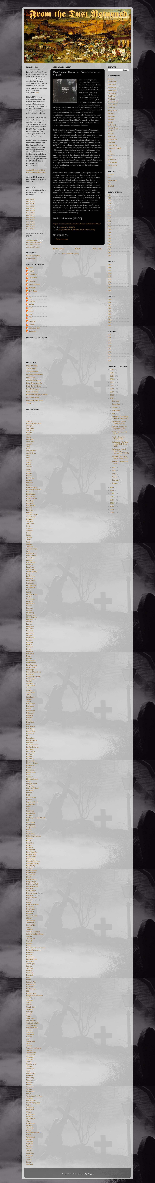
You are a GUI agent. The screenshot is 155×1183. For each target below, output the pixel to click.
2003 (109, 247)
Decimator (30, 583)
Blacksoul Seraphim (33, 256)
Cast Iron (29, 521)
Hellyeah (29, 717)
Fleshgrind (30, 674)
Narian (31, 304)
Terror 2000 (30, 1055)
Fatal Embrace (31, 667)
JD (29, 294)
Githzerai (32, 281)
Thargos (29, 1062)
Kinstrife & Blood (32, 788)
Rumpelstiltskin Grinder (34, 996)
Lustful (28, 829)
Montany (29, 868)
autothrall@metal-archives (35, 170)
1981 (109, 323)
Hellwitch (29, 715)
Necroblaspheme (32, 886)
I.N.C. (28, 736)
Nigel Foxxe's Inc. (32, 904)
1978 (109, 337)
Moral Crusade (31, 870)
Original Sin (30, 939)
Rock (30, 314)
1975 (109, 346)
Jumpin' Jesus (31, 772)
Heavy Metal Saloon (33, 380)
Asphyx (28, 462)
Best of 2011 (30, 229)
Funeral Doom (113, 102)
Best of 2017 (30, 215)
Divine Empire (31, 617)
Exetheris (29, 651)
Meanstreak (30, 850)
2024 (112, 376)
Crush (28, 542)
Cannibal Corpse (32, 514)
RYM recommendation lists (36, 172)
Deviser (29, 606)
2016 (109, 209)
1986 (109, 308)
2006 (109, 238)
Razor (28, 977)
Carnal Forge (31, 517)
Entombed (30, 633)
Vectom (29, 1089)
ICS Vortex (30, 733)
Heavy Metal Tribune (33, 386)
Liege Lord (30, 811)
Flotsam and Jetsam (33, 676)
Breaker (29, 508)
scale (37, 93)
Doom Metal (112, 90)
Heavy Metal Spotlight (34, 383)
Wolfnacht (29, 1128)
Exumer (29, 658)
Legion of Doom (32, 802)
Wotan (28, 1130)
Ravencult (29, 975)
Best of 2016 (30, 217)
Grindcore (111, 108)
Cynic (28, 551)
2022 (112, 382)
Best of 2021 (30, 206)
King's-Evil (30, 786)
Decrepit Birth (31, 585)
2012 (109, 221)
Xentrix (29, 1139)
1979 (109, 335)
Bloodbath (29, 501)
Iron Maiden (30, 752)
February (115, 480)
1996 (109, 273)
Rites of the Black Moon (34, 400)
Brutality (29, 512)
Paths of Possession (33, 950)
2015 (109, 212)
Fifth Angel (30, 670)
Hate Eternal (30, 704)
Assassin (29, 467)
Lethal (28, 806)
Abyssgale (29, 426)
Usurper (29, 1080)
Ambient (111, 79)
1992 (109, 285)
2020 (109, 198)
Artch (28, 457)
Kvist (28, 795)
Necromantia (31, 891)
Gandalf (29, 681)
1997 (109, 270)
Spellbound (30, 1034)
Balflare (29, 476)
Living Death (30, 825)
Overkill (29, 941)
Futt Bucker (33, 278)
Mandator (29, 838)
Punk (109, 151)
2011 (109, 224)
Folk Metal (111, 96)
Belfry (31, 268)
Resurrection (30, 984)
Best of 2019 (30, 210)
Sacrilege (29, 1000)
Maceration (30, 834)
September (116, 410)
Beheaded (29, 483)
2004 (109, 244)
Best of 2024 (30, 199)
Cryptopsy (29, 546)
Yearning (29, 1141)
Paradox (29, 943)
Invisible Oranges (32, 389)
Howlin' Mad (30, 731)
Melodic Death (113, 128)
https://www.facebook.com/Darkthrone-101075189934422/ (77, 224)
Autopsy (29, 473)
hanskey (32, 325)
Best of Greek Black (32, 247)
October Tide (30, 925)
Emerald (29, 622)
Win (109, 177)
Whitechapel (30, 1119)
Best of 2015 (30, 219)
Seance (28, 1016)
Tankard (29, 1046)
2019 (109, 201)
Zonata (28, 1160)
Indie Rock (111, 116)
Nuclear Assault (31, 916)
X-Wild (28, 1135)
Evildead (29, 644)
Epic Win (111, 174)
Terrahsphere (31, 1053)
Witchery (29, 1126)
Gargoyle (29, 683)
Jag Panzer (30, 759)
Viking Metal (112, 165)
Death (28, 574)
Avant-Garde (112, 82)
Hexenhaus (30, 722)
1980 (109, 326)
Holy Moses (30, 727)
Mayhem (29, 845)
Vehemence (30, 1091)
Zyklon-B (29, 1164)
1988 (109, 303)
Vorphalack (30, 1110)
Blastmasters (30, 496)
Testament (30, 1057)
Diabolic (29, 610)
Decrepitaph (30, 587)
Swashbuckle (30, 1041)
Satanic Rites (30, 1007)
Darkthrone (30, 569)
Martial (110, 122)
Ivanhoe (29, 756)
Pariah (28, 945)
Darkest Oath (30, 562)
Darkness (29, 565)
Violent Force (31, 1100)
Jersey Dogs (30, 761)
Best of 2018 (30, 213)
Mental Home (31, 857)
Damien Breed (31, 555)
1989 (109, 300)
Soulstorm (30, 1032)
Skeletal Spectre (31, 1028)
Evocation (29, 647)
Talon (28, 1043)
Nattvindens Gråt (32, 884)
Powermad (30, 957)
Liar (27, 809)
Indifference (84, 230)
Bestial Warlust (31, 487)
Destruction (30, 603)
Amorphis (29, 439)
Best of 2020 (30, 208)
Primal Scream (31, 959)
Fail (109, 183)
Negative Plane (31, 898)
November (116, 404)
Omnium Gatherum (33, 932)
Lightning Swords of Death (35, 818)
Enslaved (29, 631)
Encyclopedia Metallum (34, 374)
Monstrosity (30, 866)
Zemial (28, 1151)
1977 (109, 340)
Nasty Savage (31, 882)
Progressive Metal (114, 148)
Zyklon (28, 1162)
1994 (109, 279)
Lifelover (29, 815)
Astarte (28, 469)
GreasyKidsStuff (34, 284)
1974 (109, 349)
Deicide (29, 592)
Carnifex (29, 519)
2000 (109, 256)
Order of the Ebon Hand (34, 934)
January (115, 483)
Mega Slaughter (31, 852)
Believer (29, 485)
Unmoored (30, 1075)
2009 (109, 230)
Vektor (28, 1094)
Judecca (29, 768)
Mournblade (30, 875)
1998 (109, 268)
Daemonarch (30, 553)
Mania (28, 841)
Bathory (29, 480)
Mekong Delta (31, 854)
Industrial (111, 119)
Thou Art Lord (31, 1064)
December (116, 401)
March (114, 477)
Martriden (30, 843)
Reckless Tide (31, 982)
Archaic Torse (31, 453)
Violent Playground (33, 1103)
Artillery (29, 460)
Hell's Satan (33, 291)
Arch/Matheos (31, 451)
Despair (29, 597)
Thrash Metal (112, 163)
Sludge (110, 157)
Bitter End (29, 492)
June (114, 467)
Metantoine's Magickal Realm (36, 395)
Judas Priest (30, 765)
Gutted (28, 701)
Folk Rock (111, 99)
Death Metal (112, 87)
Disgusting (30, 613)
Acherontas (30, 428)
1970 (109, 361)
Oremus (29, 936)
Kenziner (29, 777)
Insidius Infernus (32, 747)
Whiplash (29, 1116)
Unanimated (30, 1073)
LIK (27, 820)
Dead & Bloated (31, 572)
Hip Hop (111, 113)
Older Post (97, 249)
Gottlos (28, 695)
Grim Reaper (30, 697)
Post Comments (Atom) (70, 254)
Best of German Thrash (33, 242)
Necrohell (29, 888)
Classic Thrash (31, 369)
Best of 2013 (30, 224)
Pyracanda (30, 961)
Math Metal (112, 125)
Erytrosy (29, 640)
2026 (112, 370)
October (115, 407)
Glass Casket (30, 685)
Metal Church (30, 859)
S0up (30, 318)
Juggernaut (30, 770)
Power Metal (112, 145)
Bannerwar (30, 478)
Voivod (28, 1105)
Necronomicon (31, 893)
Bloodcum (29, 503)
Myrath (28, 877)
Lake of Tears (31, 797)
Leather (29, 800)
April (114, 474)
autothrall (32, 321)
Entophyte (29, 635)
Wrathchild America (33, 1132)
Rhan (30, 308)
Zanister (29, 1148)
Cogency (29, 528)
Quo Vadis (29, 968)
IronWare (29, 754)
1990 (109, 291)
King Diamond (31, 784)
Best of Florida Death (33, 245)
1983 (109, 317)
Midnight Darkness (33, 861)
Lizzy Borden (31, 827)
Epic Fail (111, 186)
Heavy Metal (112, 111)
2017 (59, 230)
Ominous (29, 930)
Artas (28, 455)
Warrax (29, 1112)
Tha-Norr (29, 1059)
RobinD (31, 311)
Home (78, 249)
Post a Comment (62, 239)
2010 (109, 227)
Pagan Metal (112, 139)
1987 (109, 305)
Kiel (30, 298)
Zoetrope (29, 1155)
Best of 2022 (30, 204)
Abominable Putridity (33, 423)
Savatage (29, 1012)
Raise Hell (29, 973)
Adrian (28, 435)
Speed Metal (112, 160)
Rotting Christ (31, 993)
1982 (109, 320)
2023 (112, 379)
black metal (66, 230)
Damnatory (30, 558)
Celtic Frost (30, 524)
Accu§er (29, 432)
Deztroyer (30, 608)
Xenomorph (30, 1137)
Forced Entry (31, 679)
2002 (109, 250)
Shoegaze (111, 154)
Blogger (90, 1174)
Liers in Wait (30, 813)
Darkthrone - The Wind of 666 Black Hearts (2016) (120, 444)
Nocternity (30, 907)
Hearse (28, 708)
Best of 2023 (30, 201)
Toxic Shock (30, 1069)
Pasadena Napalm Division (35, 948)
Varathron (30, 1087)
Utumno (29, 1084)
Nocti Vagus (30, 909)
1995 (109, 276)
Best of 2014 (30, 222)
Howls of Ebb (31, 259)
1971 (109, 358)
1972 (109, 355)
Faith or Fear (31, 663)
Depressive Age (31, 594)
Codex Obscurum (32, 371)
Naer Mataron (31, 879)
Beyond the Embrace (33, 489)
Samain (29, 1005)
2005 (109, 241)
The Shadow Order (32, 1023)
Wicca (28, 1121)
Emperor (29, 624)
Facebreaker (30, 660)
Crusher (29, 544)
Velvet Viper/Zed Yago (34, 1096)
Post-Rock (111, 142)
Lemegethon (30, 804)
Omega (28, 927)
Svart (28, 1039)
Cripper (29, 535)
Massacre (29, 847)
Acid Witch (30, 430)
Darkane (29, 560)
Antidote (29, 444)
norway (92, 230)
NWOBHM (111, 137)
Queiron (29, 966)
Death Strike (30, 576)
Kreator (29, 793)
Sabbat (28, 998)
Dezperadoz (30, 599)
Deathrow (29, 578)
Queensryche (30, 964)
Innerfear (29, 742)
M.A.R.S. (29, 831)
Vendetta (29, 1098)
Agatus (28, 437)
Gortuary (29, 690)
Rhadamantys (31, 989)
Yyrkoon (29, 1146)
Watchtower (30, 1114)
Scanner (29, 1014)
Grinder (29, 699)
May (114, 470)
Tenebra (29, 1050)
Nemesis (29, 900)
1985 (109, 311)
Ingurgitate (30, 738)
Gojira (28, 688)
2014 (109, 215)
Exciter (28, 649)
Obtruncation (31, 923)
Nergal (28, 902)
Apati (28, 448)
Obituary (29, 918)
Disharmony (30, 615)
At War (28, 464)
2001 (109, 253)
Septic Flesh (30, 1018)
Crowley (29, 537)
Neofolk (110, 134)
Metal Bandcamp (32, 392)
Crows (28, 540)
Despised (29, 601)
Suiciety (29, 1037)
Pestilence (29, 952)
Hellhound (29, 713)
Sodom (28, 1030)
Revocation (30, 986)
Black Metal (112, 85)
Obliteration (30, 920)
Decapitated (30, 581)
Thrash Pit (29, 403)
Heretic (29, 720)
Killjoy (28, 781)
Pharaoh (29, 955)
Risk (27, 991)
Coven (28, 533)
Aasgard (29, 421)
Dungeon (29, 619)
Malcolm (32, 301)
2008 (109, 233)
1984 (109, 314)
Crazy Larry (33, 274)
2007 (109, 235)
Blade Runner (31, 494)
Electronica (112, 93)
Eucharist (29, 642)
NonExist (29, 913)
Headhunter (30, 706)
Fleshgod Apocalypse (33, 672)
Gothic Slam (30, 692)
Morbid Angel (31, 872)
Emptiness (30, 626)
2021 (109, 195)
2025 (112, 373)
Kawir (28, 774)
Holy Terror (30, 729)
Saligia (28, 1002)
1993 (109, 282)
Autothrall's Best (31, 240)
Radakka (29, 971)
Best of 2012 (30, 226)
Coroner (29, 531)
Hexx (28, 724)
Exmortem (30, 654)
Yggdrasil (29, 1144)
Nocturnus (30, 911)
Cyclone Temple (31, 549)
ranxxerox (32, 331)
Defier (28, 590)
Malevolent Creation (33, 836)
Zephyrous (30, 1153)
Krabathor (30, 790)
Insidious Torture (32, 745)
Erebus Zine (30, 377)
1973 (109, 352)
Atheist (28, 471)
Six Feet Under (31, 1025)
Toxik (28, 1071)
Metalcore (111, 131)
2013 (109, 218)
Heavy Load (30, 711)
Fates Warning (31, 665)
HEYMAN (32, 288)
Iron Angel (30, 749)
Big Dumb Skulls (32, 366)
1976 (109, 343)
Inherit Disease (31, 740)
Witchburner (30, 1123)
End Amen (30, 629)
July (113, 414)
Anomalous (30, 442)
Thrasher (29, 1066)
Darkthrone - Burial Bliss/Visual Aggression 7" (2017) (120, 451)
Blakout (31, 271)
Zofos (28, 1157)
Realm (28, 980)
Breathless (30, 510)
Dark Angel (30, 567)
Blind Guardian (31, 499)
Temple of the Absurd (33, 1048)
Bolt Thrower (31, 505)
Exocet (28, 656)
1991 (109, 288)
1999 (109, 265)
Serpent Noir (30, 1021)
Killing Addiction (32, 779)
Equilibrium (30, 638)
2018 (109, 204)
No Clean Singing (32, 397)
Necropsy (29, 895)
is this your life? (34, 328)
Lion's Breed (30, 822)
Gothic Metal (112, 105)
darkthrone (75, 230)
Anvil (28, 446)
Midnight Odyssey (32, 863)
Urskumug (30, 1078)
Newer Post (58, 249)
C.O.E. (28, 526)
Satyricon (29, 1009)
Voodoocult (30, 1107)
